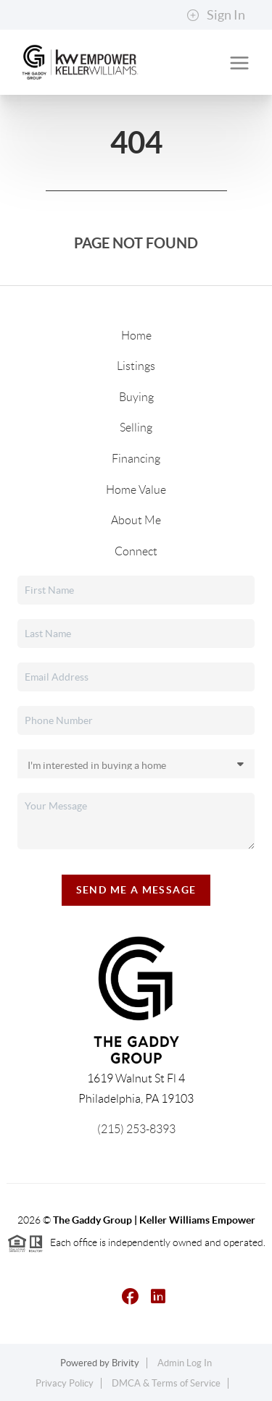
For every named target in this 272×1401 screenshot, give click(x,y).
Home (136, 335)
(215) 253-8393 (136, 1129)
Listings (136, 366)
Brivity (125, 1363)
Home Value (136, 490)
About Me (136, 520)
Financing (136, 459)
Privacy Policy (65, 1383)
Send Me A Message (136, 890)
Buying (136, 397)
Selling (136, 427)
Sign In (215, 15)
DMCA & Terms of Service (166, 1383)
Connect (136, 551)
